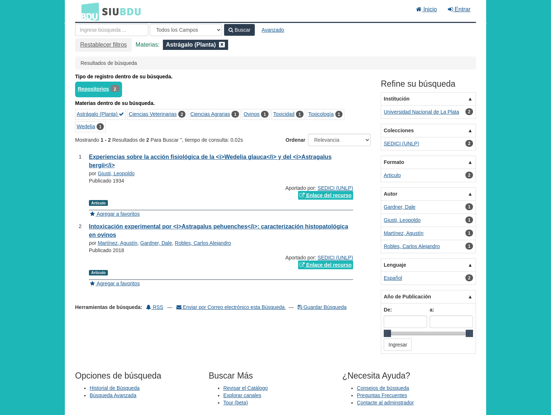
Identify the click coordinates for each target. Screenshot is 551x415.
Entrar (459, 9)
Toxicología (321, 114)
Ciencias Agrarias (210, 114)
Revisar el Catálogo (245, 388)
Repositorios (93, 89)
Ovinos (252, 114)
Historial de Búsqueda (115, 388)
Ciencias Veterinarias (153, 114)
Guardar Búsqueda (322, 307)
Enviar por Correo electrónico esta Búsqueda (231, 307)
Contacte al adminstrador (385, 403)
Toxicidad (283, 114)
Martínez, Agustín (117, 243)
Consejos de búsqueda (383, 388)
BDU (88, 11)
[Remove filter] (222, 45)
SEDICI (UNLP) (335, 188)
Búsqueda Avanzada (113, 395)
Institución (397, 99)
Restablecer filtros (103, 45)
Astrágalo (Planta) (100, 114)
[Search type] (186, 30)
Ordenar (295, 140)
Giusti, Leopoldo (116, 173)
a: (432, 310)
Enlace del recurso (325, 195)
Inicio (426, 9)
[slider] (387, 333)
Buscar (239, 30)
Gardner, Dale (156, 243)
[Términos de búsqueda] (111, 30)
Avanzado (273, 30)
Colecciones (399, 130)
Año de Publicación (407, 296)
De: (388, 310)
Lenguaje (395, 265)
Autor (390, 194)
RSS (154, 307)
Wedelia (86, 126)
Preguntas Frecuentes (382, 395)
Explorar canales (242, 395)
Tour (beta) (235, 403)
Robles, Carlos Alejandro (203, 243)
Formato (394, 162)
